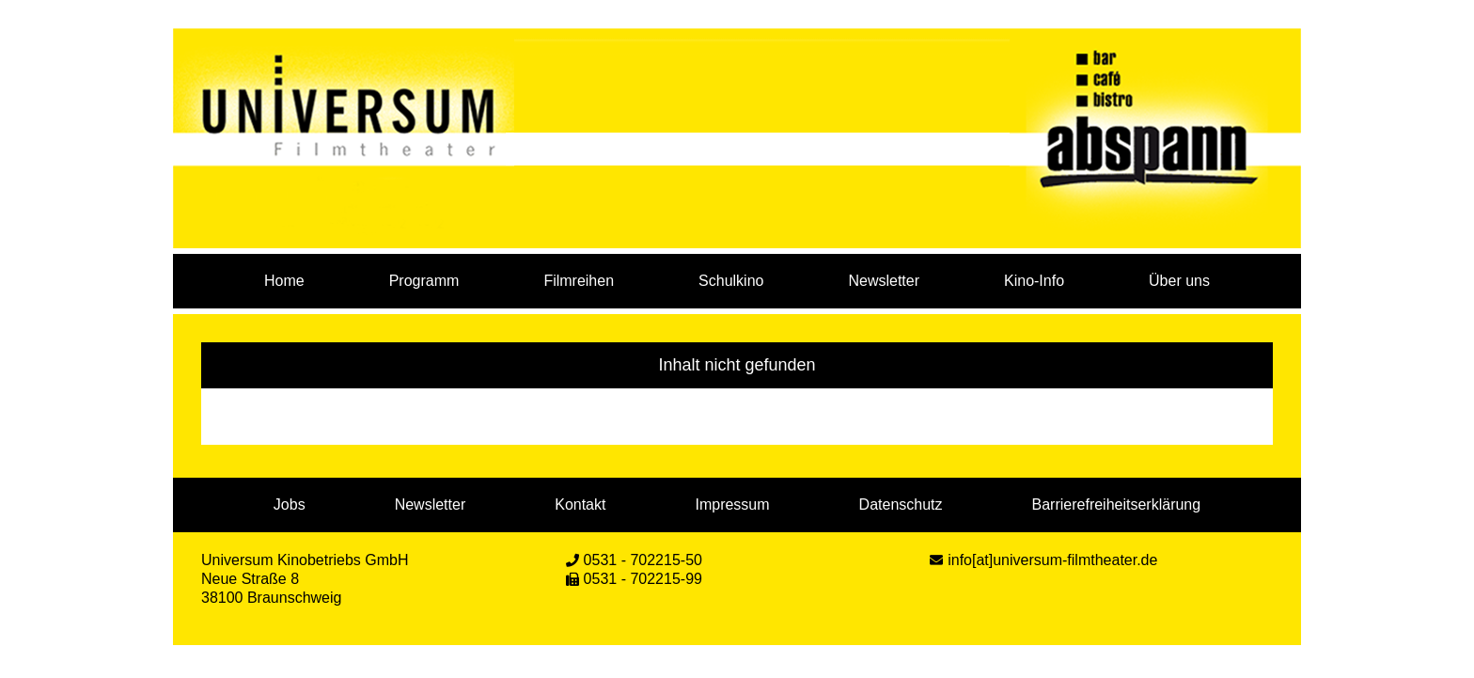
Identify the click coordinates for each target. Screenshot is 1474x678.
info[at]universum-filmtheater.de (1052, 560)
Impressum (732, 504)
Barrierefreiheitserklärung (1116, 504)
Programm (424, 281)
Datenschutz (901, 504)
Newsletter (883, 281)
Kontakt (580, 504)
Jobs (290, 504)
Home (284, 281)
